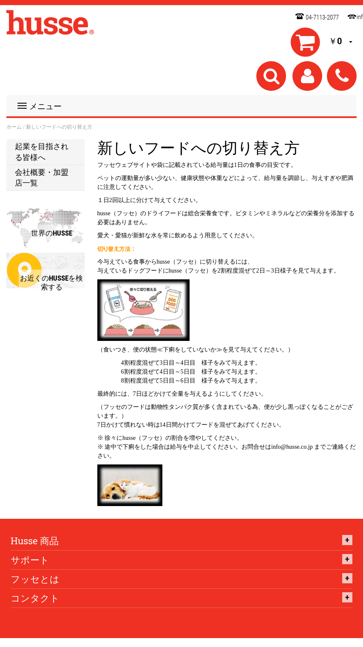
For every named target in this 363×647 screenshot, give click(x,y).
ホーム (14, 127)
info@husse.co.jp (350, 15)
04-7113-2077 (322, 17)
